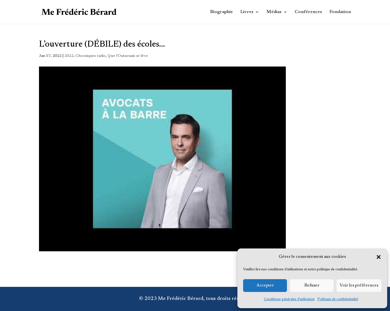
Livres (246, 12)
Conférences (308, 12)
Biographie (221, 12)
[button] (378, 257)
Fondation (340, 12)
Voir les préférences (359, 285)
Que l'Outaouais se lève (128, 56)
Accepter (265, 285)
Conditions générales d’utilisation (289, 299)
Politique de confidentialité (337, 299)
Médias (274, 12)
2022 (68, 56)
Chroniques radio (90, 56)
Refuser (311, 285)
